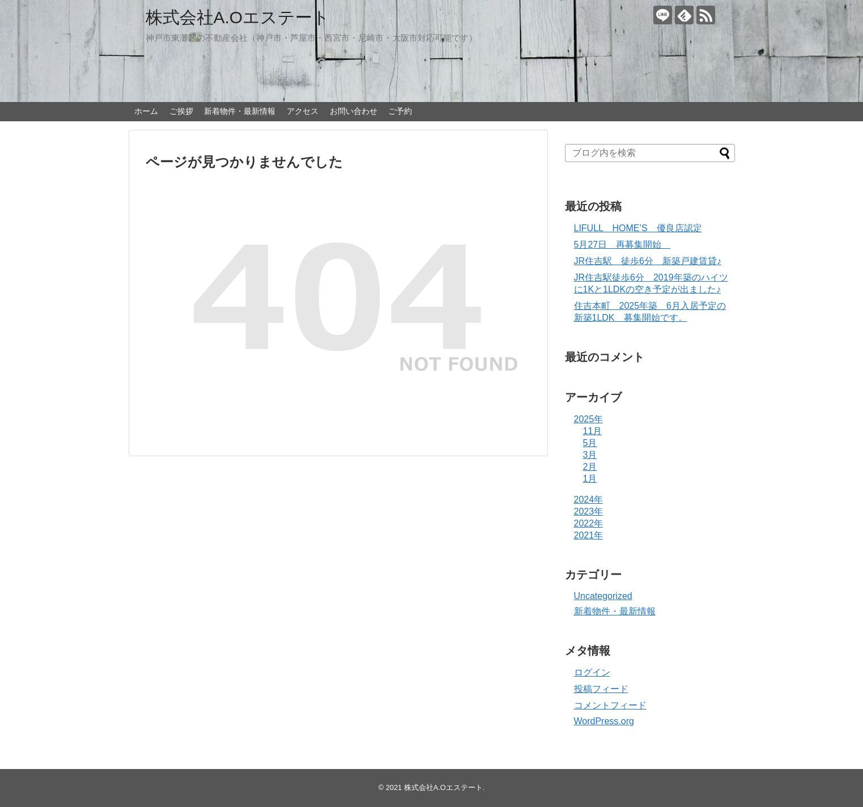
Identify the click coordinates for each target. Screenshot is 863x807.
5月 (590, 443)
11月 (592, 431)
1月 (590, 478)
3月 (590, 455)
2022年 (588, 523)
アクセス (302, 111)
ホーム (146, 111)
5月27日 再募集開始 (622, 244)
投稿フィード (601, 689)
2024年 (588, 499)
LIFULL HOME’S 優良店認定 (638, 228)
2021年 (588, 535)
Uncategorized (603, 596)
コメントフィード (610, 705)
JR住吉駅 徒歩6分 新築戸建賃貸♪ (647, 261)
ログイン (592, 672)
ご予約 (400, 111)
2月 (590, 467)
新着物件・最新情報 (239, 111)
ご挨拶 (181, 111)
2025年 (588, 419)
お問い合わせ (353, 111)
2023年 (588, 511)
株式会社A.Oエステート (238, 17)
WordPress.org (604, 721)
